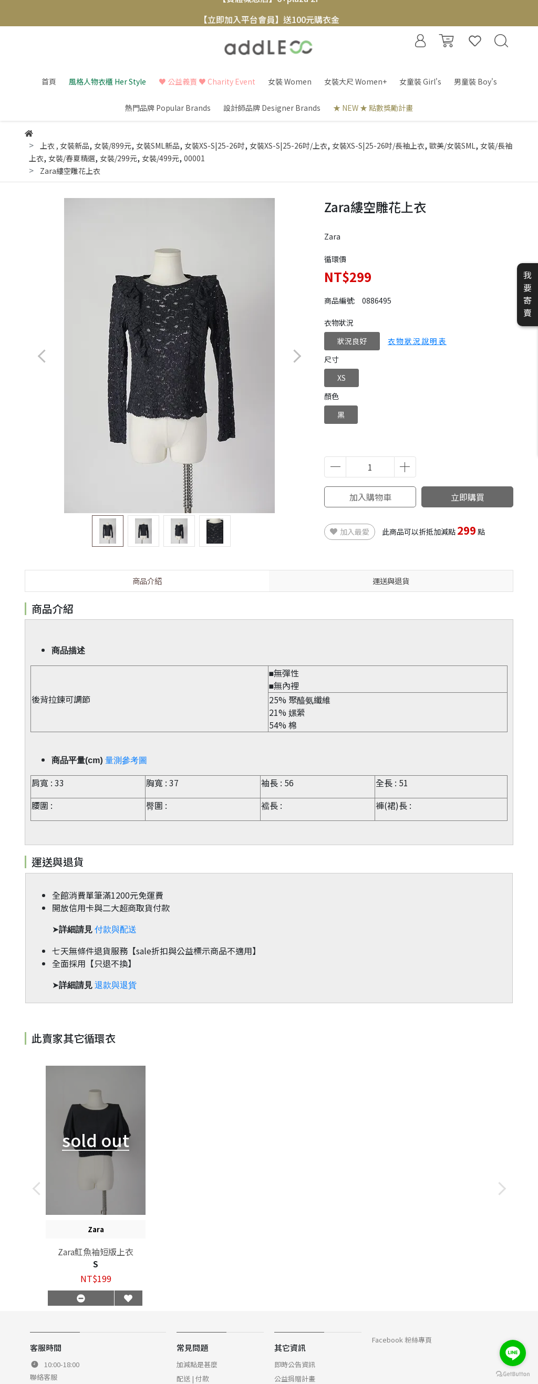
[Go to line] (513, 1353)
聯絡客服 (43, 1377)
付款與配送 (116, 929)
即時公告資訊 (294, 1364)
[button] (296, 356)
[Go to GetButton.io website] (513, 1373)
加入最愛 (349, 531)
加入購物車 (370, 497)
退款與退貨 (116, 985)
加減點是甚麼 (197, 1364)
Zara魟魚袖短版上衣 (95, 1251)
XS (341, 377)
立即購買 (467, 497)
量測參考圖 (126, 760)
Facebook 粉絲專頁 (402, 1340)
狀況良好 (352, 341)
